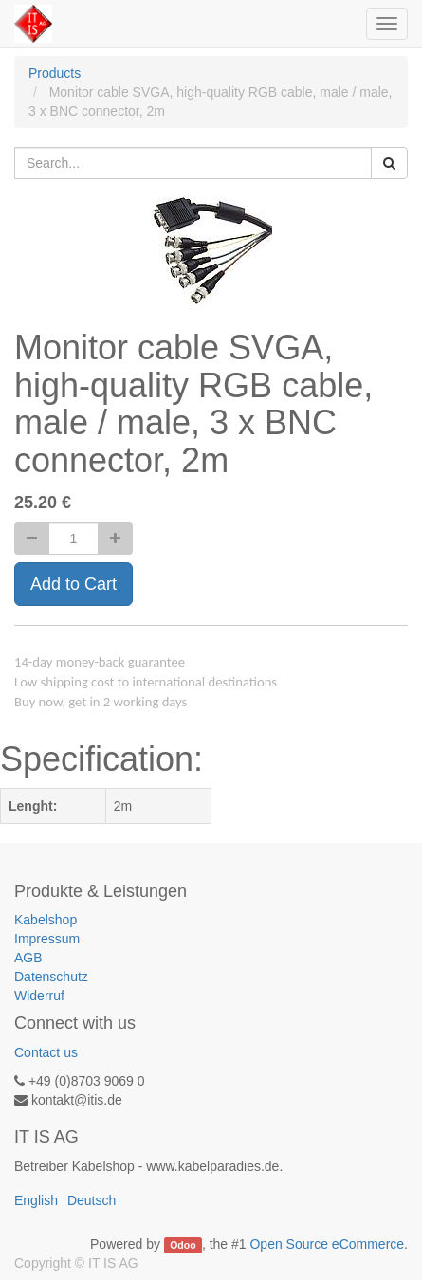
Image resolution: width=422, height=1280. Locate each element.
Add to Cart (73, 584)
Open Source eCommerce (326, 1244)
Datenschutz (51, 976)
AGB (28, 957)
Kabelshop (45, 919)
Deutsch (91, 1200)
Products (54, 73)
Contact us (46, 1052)
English (36, 1200)
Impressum (47, 938)
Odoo (182, 1245)
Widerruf (39, 995)
